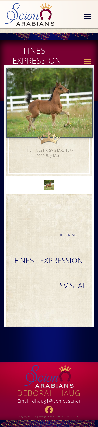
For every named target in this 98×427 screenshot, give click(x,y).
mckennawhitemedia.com (66, 416)
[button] (87, 16)
